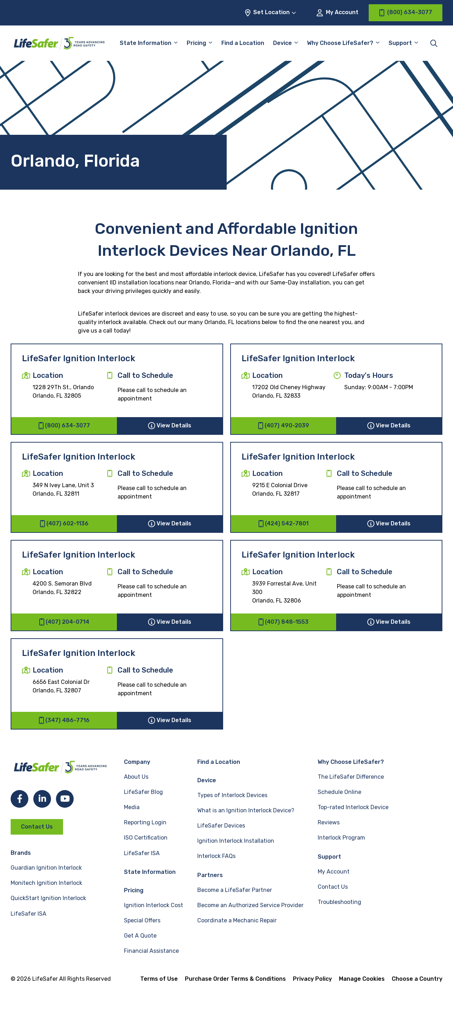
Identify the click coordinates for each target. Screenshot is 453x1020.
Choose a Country (417, 978)
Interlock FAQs (216, 856)
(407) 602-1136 (64, 523)
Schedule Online (339, 792)
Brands (21, 852)
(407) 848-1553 (283, 622)
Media (132, 807)
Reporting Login (145, 822)
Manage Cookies (362, 978)
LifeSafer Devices (221, 825)
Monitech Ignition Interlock (46, 883)
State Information (145, 43)
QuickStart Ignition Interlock (48, 898)
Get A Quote (140, 935)
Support (400, 43)
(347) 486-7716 (64, 720)
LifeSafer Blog (143, 792)
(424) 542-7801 (283, 523)
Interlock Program (341, 837)
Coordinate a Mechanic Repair (237, 920)
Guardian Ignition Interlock (46, 867)
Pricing (196, 43)
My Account (337, 12)
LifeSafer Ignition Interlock (78, 358)
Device (282, 43)
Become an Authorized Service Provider (250, 905)
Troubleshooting (339, 902)
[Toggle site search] (433, 43)
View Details (169, 425)
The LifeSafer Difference (351, 776)
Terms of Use (159, 978)
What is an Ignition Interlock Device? (245, 810)
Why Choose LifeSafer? (340, 43)
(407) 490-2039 (283, 425)
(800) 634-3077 (64, 425)
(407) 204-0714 (64, 622)
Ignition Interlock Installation (235, 840)
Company (137, 762)
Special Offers (142, 920)
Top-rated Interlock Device (353, 807)
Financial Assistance (151, 950)
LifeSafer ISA (28, 913)
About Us (136, 776)
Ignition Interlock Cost (153, 905)
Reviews (329, 822)
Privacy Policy (312, 978)
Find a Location (242, 43)
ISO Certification (146, 837)
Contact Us (37, 826)
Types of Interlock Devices (232, 795)
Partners (210, 875)
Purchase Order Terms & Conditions (235, 978)
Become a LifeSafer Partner (234, 890)
